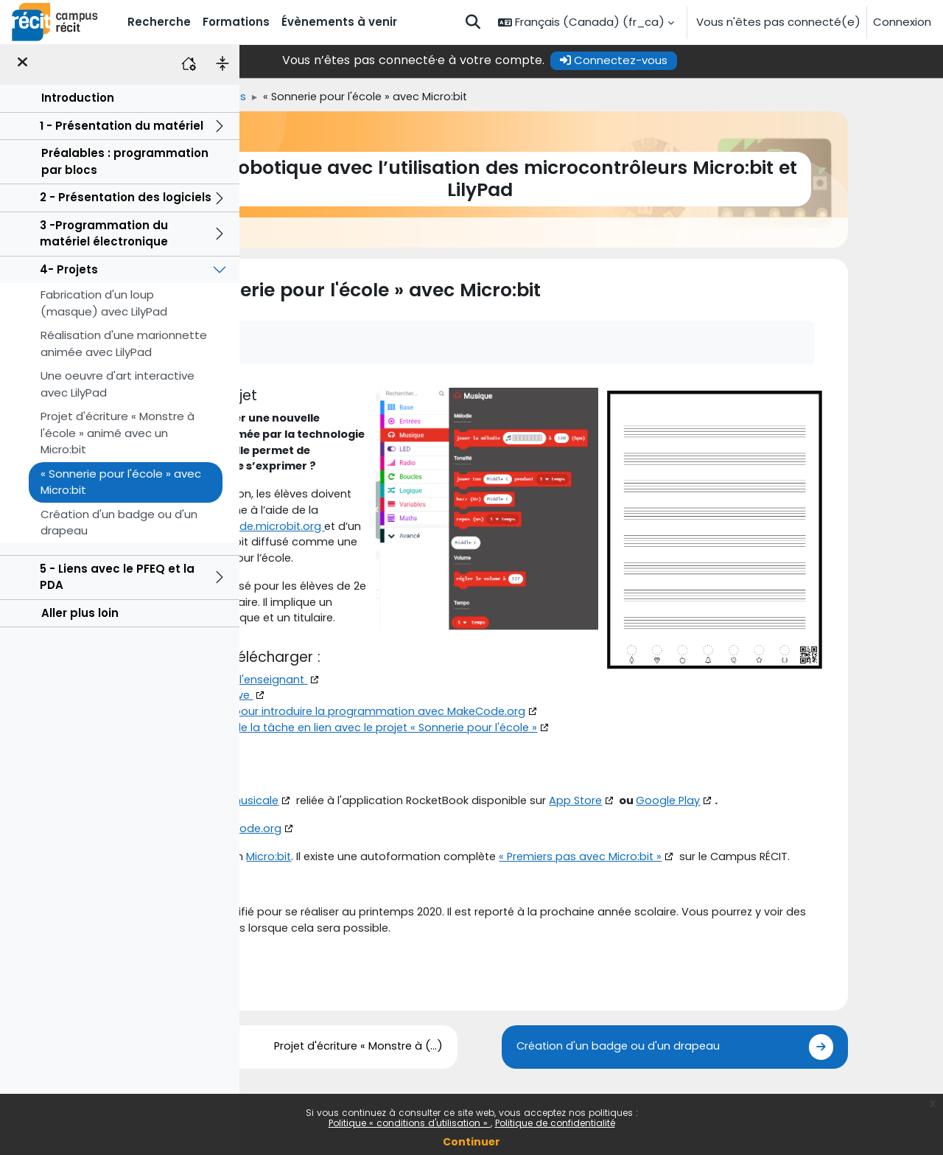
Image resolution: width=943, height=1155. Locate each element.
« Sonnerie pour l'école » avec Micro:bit (121, 486)
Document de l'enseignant (371, 736)
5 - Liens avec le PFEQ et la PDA (117, 581)
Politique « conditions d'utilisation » (410, 1123)
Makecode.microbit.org (331, 580)
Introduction (77, 101)
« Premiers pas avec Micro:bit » (725, 917)
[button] (473, 22)
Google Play (816, 860)
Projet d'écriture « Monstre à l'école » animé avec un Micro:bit (117, 436)
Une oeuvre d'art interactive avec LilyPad (117, 387)
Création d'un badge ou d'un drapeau (119, 526)
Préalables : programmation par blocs (124, 165)
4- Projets (69, 273)
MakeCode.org (378, 888)
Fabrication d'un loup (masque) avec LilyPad (104, 306)
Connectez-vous (725, 60)
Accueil (264, 97)
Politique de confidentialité (555, 1123)
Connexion (902, 21)
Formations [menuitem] (236, 21)
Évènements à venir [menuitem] (339, 21)
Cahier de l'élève (344, 753)
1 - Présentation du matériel (121, 129)
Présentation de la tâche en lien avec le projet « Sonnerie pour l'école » (491, 787)
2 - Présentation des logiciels (125, 201)
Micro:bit (290, 596)
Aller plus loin (80, 616)
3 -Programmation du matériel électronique (104, 237)
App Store (721, 860)
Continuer (471, 1141)
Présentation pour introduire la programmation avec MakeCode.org (482, 770)
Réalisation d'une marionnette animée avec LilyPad (124, 347)
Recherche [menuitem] (159, 21)
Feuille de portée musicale (345, 860)
